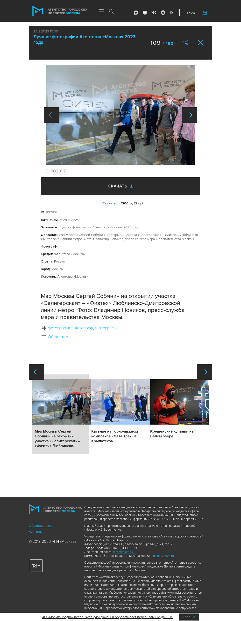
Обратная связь (41, 526)
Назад (51, 115)
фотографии (59, 328)
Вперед (189, 115)
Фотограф (83, 328)
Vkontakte (153, 12)
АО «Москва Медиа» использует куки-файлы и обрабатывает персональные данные (107, 617)
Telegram (162, 12)
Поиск (111, 12)
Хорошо (189, 617)
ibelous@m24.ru (163, 556)
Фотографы (106, 328)
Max (136, 12)
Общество (58, 337)
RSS (171, 12)
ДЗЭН (145, 12)
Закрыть (201, 42)
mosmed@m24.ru (124, 552)
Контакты (36, 531)
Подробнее (60, 414)
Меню (102, 12)
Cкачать (109, 203)
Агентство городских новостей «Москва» (59, 11)
